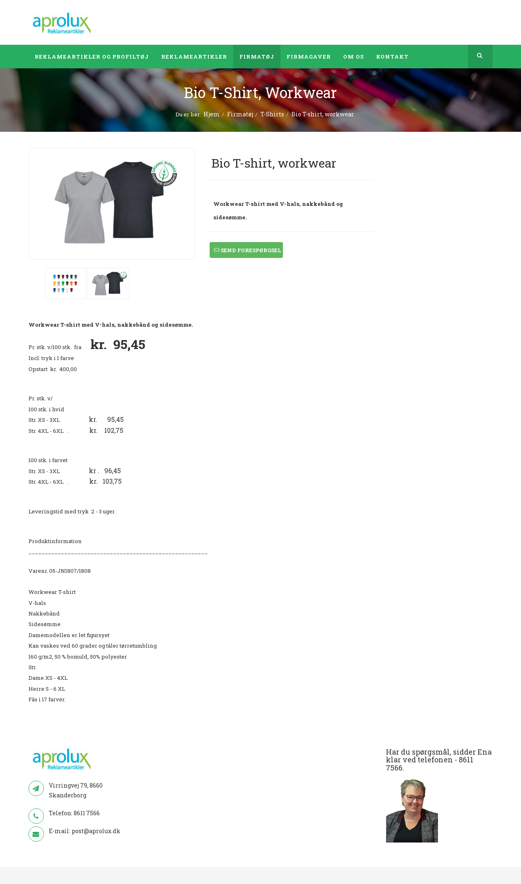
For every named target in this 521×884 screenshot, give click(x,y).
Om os (353, 56)
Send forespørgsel (247, 250)
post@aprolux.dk (96, 831)
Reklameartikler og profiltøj (92, 56)
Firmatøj (256, 56)
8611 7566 (87, 813)
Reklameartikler (194, 56)
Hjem (212, 114)
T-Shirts (272, 114)
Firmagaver (309, 56)
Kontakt (392, 56)
